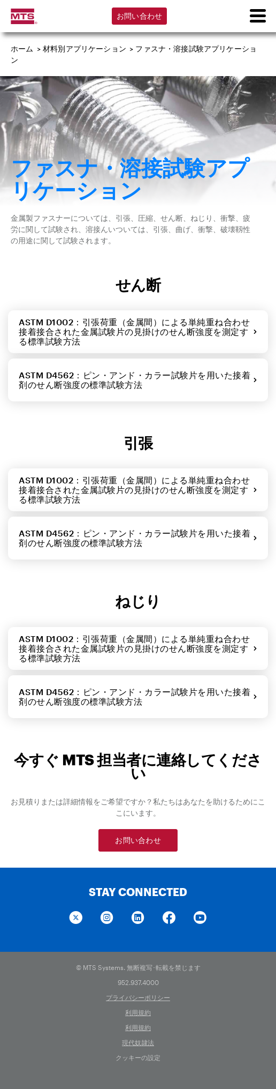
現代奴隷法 (138, 1042)
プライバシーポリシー (138, 997)
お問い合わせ (140, 15)
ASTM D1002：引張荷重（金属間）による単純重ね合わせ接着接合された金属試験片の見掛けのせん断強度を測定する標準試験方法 (138, 331)
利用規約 (138, 1012)
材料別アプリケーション (84, 48)
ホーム (22, 48)
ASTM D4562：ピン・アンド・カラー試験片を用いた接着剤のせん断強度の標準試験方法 (138, 380)
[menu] (257, 16)
